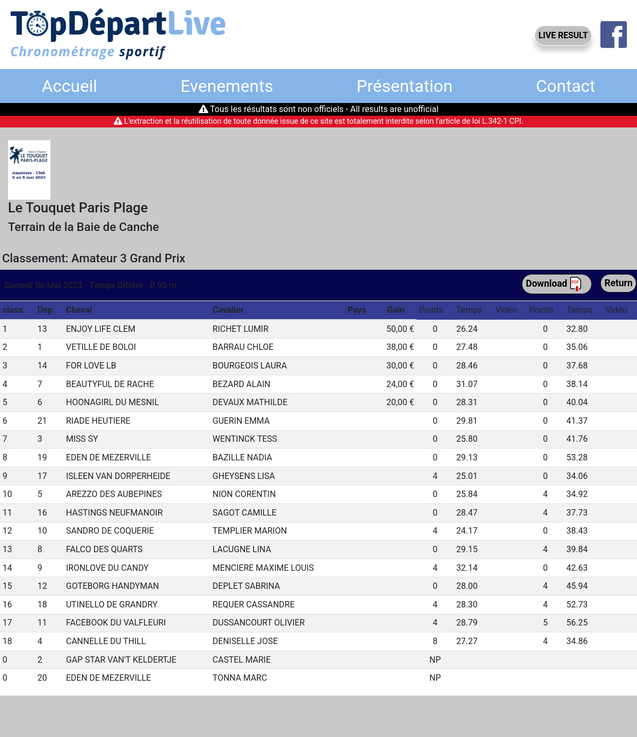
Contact (566, 86)
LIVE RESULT (563, 35)
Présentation (404, 86)
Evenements (227, 86)
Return (619, 283)
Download (554, 284)
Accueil (69, 86)
